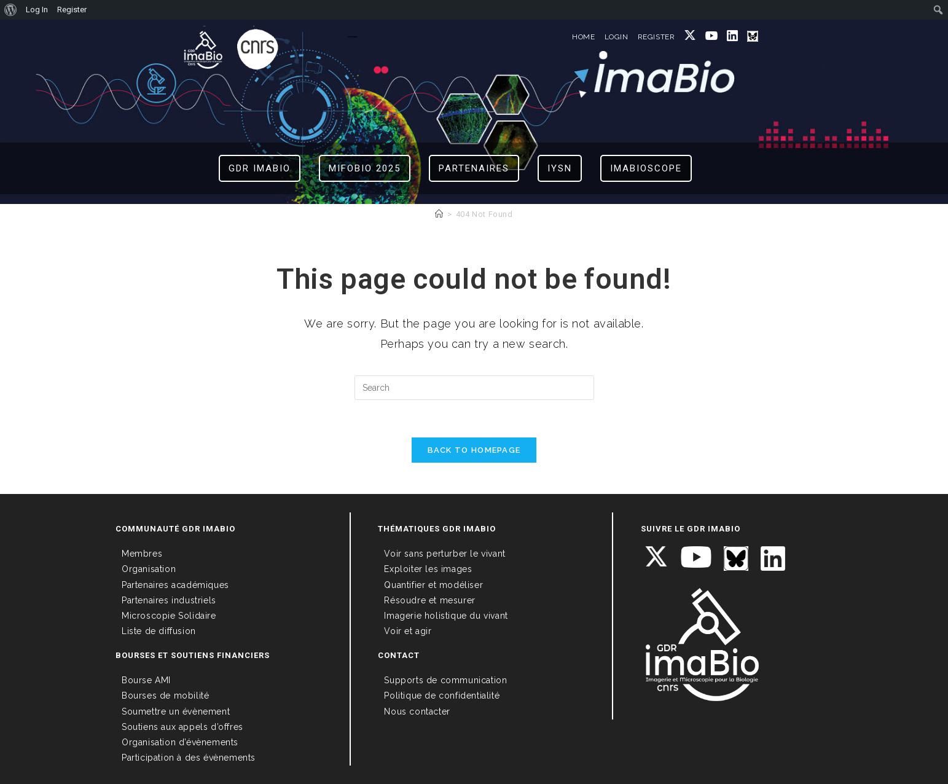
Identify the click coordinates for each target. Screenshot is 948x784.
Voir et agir (407, 631)
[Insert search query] (474, 387)
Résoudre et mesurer (429, 600)
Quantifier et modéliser (433, 585)
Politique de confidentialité (441, 695)
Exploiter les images (428, 569)
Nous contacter (417, 711)
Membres (142, 554)
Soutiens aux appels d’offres (182, 727)
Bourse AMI (146, 680)
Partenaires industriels (169, 600)
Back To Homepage (474, 450)
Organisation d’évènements (180, 742)
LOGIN (617, 37)
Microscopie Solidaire (169, 616)
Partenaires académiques (175, 585)
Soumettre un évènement (176, 711)
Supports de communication (445, 680)
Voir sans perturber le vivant (444, 554)
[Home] (439, 214)
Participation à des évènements (189, 757)
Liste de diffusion (159, 631)
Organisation (149, 569)
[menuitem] (11, 10)
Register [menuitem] (72, 9)
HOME (583, 37)
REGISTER (656, 37)
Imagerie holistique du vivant (445, 616)
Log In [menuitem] (37, 9)
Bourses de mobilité (165, 695)
